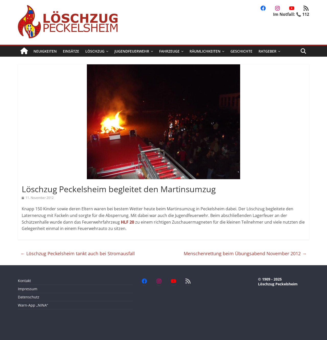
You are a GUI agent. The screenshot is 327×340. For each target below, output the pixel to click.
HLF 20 (127, 222)
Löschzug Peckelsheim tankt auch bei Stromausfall (77, 253)
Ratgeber (267, 51)
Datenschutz (28, 297)
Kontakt (24, 280)
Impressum (27, 288)
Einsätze (71, 51)
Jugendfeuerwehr (131, 51)
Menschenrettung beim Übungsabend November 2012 (245, 253)
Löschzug (94, 51)
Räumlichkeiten (205, 51)
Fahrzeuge (169, 51)
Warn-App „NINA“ (33, 305)
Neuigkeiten (45, 51)
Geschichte (241, 51)
